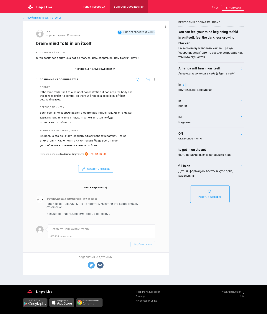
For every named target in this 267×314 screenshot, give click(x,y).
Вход (215, 7)
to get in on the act (192, 150)
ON (180, 133)
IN (180, 117)
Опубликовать (143, 244)
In (179, 101)
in (179, 85)
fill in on (184, 166)
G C (48, 32)
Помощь (140, 296)
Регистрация (233, 7)
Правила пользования (148, 292)
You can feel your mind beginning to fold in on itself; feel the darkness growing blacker (208, 37)
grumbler (51, 198)
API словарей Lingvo (146, 301)
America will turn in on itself (199, 68)
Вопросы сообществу (129, 7)
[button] (163, 26)
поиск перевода (94, 7)
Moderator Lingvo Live (72, 154)
